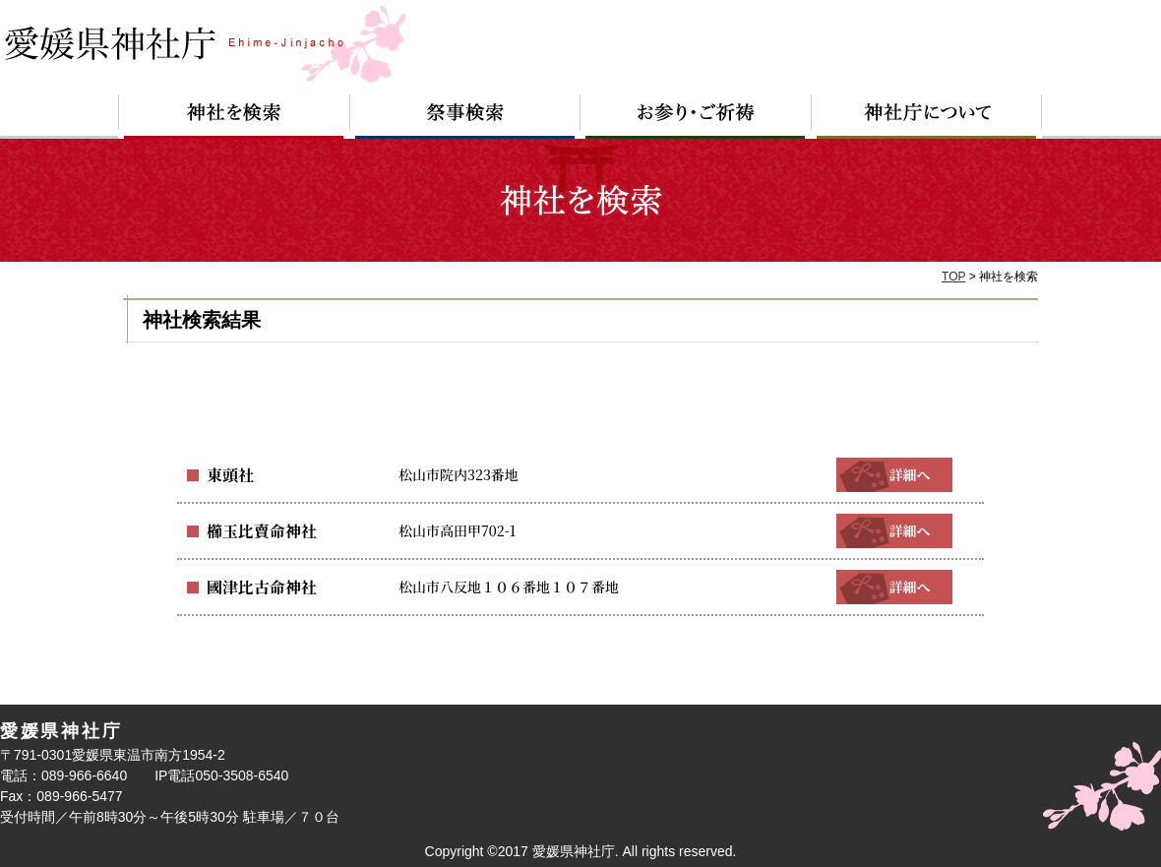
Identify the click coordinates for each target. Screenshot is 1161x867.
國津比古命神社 (255, 586)
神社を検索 (234, 116)
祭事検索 (465, 116)
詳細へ (894, 474)
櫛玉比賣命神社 (255, 530)
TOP (953, 276)
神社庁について (927, 116)
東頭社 (227, 474)
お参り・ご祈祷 (696, 116)
